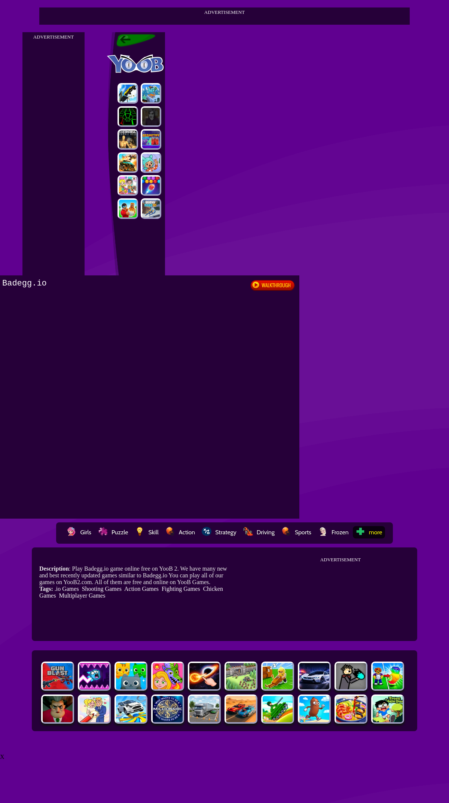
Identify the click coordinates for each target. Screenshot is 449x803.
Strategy (219, 532)
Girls (79, 532)
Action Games (141, 589)
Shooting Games (102, 589)
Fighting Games (181, 589)
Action (180, 532)
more (368, 532)
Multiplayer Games (82, 595)
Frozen (333, 532)
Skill (146, 532)
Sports (296, 532)
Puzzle (113, 532)
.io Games (67, 589)
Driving (259, 532)
